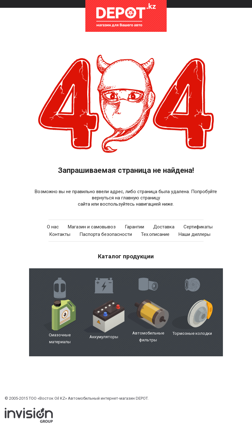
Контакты (59, 234)
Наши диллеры (194, 234)
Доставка (163, 227)
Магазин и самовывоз (92, 227)
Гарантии (134, 227)
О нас (53, 227)
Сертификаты (198, 227)
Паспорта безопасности (105, 234)
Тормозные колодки (192, 333)
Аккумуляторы (103, 336)
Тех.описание (155, 234)
